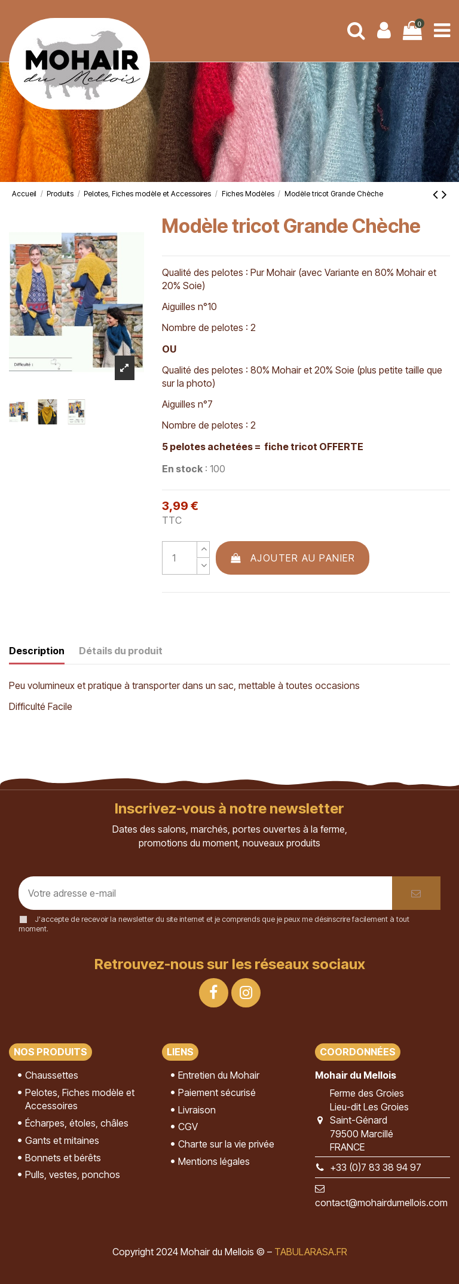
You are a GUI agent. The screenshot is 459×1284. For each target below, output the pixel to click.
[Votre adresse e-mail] (205, 893)
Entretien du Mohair (218, 1075)
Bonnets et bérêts (63, 1158)
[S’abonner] (416, 893)
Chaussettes (51, 1075)
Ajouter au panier (293, 558)
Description (37, 651)
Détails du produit (121, 651)
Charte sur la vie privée (226, 1144)
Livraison (197, 1110)
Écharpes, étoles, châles (76, 1123)
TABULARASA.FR (310, 1252)
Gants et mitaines (62, 1140)
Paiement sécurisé (217, 1092)
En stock (182, 469)
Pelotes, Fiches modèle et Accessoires (79, 1099)
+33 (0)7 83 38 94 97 (375, 1167)
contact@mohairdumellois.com (381, 1203)
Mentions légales (214, 1161)
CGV (188, 1127)
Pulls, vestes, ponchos (72, 1174)
